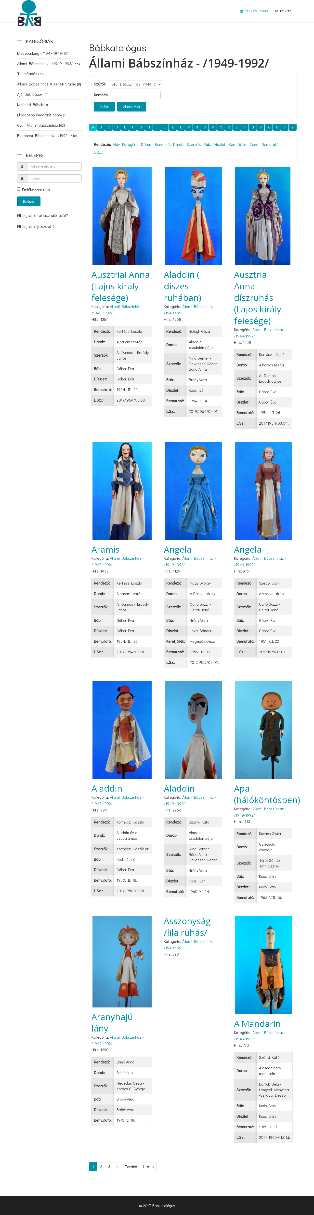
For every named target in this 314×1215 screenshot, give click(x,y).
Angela (178, 549)
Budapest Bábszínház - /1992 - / (47, 135)
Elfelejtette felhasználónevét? (42, 215)
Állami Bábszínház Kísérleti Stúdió (49, 83)
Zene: (254, 144)
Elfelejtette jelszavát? (35, 226)
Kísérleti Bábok (32, 104)
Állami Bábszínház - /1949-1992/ (49, 63)
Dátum (146, 144)
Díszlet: (219, 144)
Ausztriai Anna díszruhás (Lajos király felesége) (257, 297)
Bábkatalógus (254, 11)
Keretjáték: (238, 144)
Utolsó (148, 1166)
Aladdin (107, 788)
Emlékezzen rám (33, 189)
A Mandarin (257, 1023)
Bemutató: (270, 144)
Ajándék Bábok (32, 94)
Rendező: (163, 144)
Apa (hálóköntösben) (267, 794)
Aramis (106, 549)
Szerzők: (194, 144)
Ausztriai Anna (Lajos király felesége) (121, 286)
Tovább (131, 1166)
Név (116, 144)
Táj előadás (30, 73)
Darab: (178, 144)
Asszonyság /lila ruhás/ (187, 926)
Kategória (130, 144)
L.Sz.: (98, 152)
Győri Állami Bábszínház (41, 125)
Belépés (29, 201)
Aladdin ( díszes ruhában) (182, 286)
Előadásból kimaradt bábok (41, 114)
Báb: (207, 144)
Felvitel (284, 11)
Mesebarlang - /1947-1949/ (42, 53)
